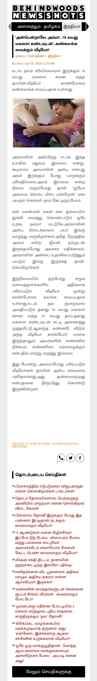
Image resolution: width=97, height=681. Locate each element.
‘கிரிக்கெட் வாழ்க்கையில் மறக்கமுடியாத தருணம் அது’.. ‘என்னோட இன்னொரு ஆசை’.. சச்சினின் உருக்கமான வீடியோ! (42, 631)
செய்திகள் (36, 56)
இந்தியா (71, 26)
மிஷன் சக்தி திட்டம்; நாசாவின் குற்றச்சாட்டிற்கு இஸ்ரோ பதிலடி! (43, 563)
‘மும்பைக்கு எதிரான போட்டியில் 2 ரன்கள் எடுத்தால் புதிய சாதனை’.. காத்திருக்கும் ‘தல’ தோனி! (44, 611)
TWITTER (18, 443)
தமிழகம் (52, 26)
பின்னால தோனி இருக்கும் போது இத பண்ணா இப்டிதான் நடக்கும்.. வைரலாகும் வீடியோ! (48, 520)
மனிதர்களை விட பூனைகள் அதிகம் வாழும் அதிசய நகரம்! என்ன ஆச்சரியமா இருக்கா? (47, 577)
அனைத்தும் (29, 26)
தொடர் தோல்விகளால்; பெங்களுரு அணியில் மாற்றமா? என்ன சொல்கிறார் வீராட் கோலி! (49, 503)
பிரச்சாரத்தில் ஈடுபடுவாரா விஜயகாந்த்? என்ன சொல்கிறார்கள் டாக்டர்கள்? (49, 489)
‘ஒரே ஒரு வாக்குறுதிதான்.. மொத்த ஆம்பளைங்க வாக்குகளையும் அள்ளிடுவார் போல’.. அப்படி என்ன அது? (45, 653)
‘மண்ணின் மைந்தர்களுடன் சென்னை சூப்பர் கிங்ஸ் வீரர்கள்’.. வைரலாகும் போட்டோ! (49, 594)
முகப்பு (20, 56)
